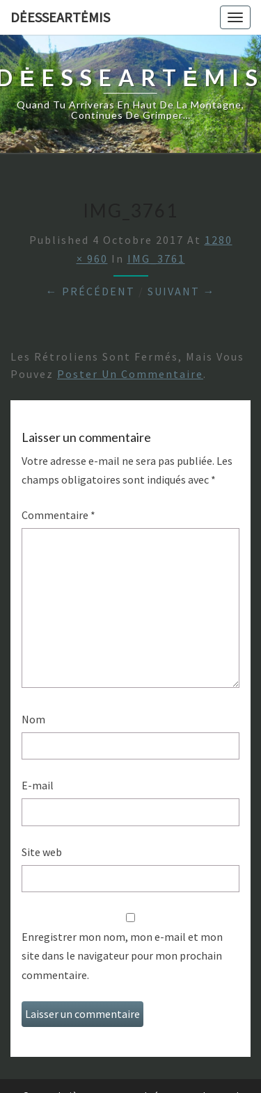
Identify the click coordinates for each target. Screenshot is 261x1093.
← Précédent (90, 291)
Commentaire (58, 515)
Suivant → (182, 291)
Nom (33, 719)
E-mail (38, 785)
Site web (42, 852)
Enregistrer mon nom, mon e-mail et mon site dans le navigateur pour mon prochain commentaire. (122, 955)
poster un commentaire (130, 374)
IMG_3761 (156, 258)
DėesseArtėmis (60, 17)
